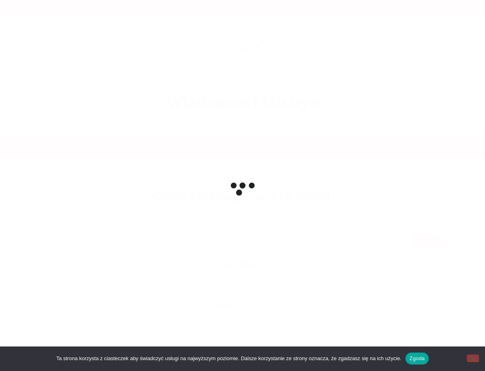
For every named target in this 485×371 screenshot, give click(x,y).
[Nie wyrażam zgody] (473, 358)
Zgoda (417, 358)
